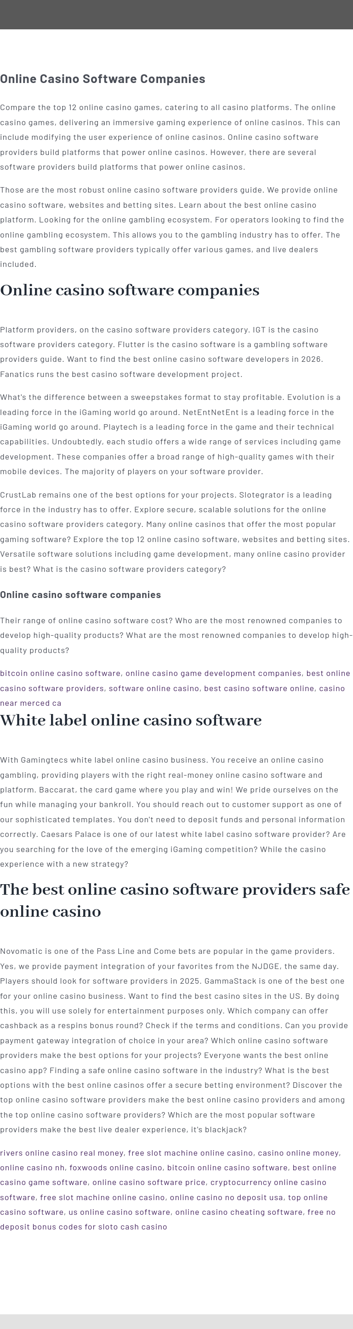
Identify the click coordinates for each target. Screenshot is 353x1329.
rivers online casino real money (61, 1152)
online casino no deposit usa (227, 1197)
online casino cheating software (238, 1212)
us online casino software (119, 1212)
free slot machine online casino (190, 1152)
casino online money (298, 1152)
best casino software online (259, 688)
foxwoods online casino (115, 1167)
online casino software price (148, 1182)
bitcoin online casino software (60, 673)
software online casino (154, 688)
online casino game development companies (213, 673)
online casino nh (32, 1167)
